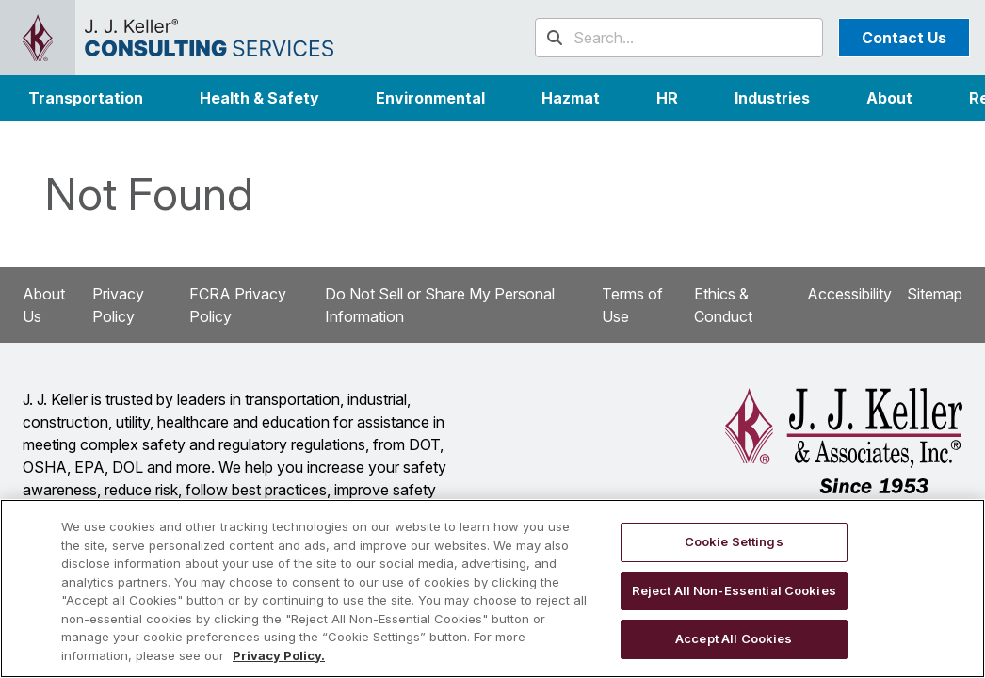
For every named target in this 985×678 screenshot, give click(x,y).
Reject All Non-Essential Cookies (734, 590)
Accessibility (849, 293)
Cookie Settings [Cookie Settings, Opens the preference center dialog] (734, 541)
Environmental (430, 98)
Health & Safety (259, 98)
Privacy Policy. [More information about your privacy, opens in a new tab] (279, 655)
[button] (772, 98)
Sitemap (934, 293)
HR (667, 98)
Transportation (85, 98)
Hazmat (570, 98)
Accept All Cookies (733, 638)
